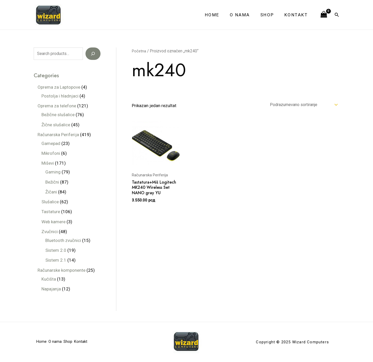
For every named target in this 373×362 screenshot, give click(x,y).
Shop (269, 14)
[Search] (93, 53)
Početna (139, 50)
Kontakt (297, 14)
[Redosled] (299, 105)
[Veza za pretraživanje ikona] (337, 15)
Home (217, 14)
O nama (244, 14)
